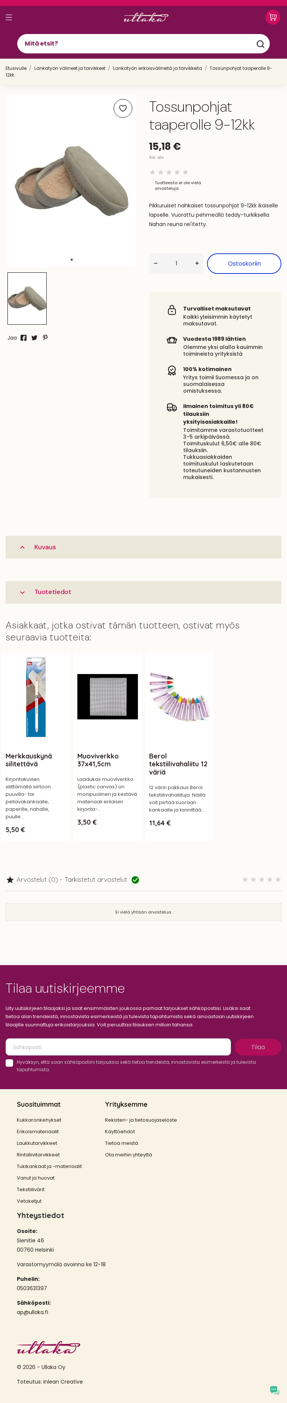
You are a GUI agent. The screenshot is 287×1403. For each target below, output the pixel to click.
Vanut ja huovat (36, 1177)
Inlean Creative (63, 1381)
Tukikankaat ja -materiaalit (49, 1166)
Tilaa (258, 1047)
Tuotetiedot (44, 592)
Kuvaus (37, 547)
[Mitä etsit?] (143, 43)
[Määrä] (176, 263)
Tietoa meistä (121, 1143)
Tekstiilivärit (30, 1189)
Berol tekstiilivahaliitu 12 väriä (178, 764)
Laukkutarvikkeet (37, 1143)
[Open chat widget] (275, 1391)
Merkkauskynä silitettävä (29, 760)
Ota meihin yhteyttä (128, 1154)
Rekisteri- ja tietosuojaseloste (141, 1120)
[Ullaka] (146, 17)
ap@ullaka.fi (32, 1312)
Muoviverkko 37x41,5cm (98, 760)
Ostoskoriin (244, 263)
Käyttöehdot (120, 1131)
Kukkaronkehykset (39, 1120)
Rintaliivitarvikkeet (38, 1154)
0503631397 (32, 1288)
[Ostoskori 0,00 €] (272, 17)
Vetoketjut (29, 1201)
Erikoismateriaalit (38, 1131)
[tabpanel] (71, 181)
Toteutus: (30, 1381)
